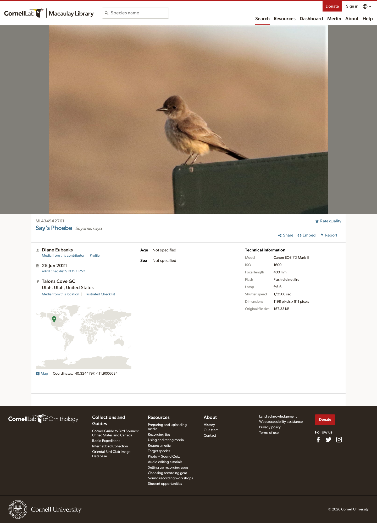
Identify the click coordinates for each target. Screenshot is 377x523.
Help (368, 18)
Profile (94, 255)
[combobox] (140, 13)
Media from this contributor (63, 255)
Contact (210, 435)
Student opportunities (165, 484)
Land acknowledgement (278, 416)
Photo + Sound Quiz (164, 456)
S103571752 (63, 271)
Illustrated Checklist (100, 294)
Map (42, 373)
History (209, 425)
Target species (159, 451)
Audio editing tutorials (165, 462)
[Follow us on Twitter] (328, 439)
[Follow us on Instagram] (339, 439)
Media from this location (60, 294)
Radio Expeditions (106, 441)
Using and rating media (166, 440)
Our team (211, 430)
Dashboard (311, 18)
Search (262, 18)
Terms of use (269, 433)
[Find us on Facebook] (318, 439)
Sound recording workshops (170, 478)
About (351, 18)
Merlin (334, 18)
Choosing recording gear (167, 473)
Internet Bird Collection (110, 446)
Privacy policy (270, 427)
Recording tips (159, 434)
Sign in (352, 6)
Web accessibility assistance (281, 422)
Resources (285, 18)
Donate (332, 6)
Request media (159, 445)
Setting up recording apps (168, 467)
